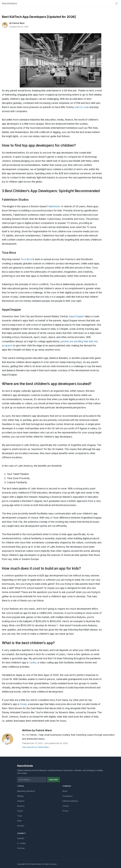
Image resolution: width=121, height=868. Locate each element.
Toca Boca (26, 259)
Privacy (65, 811)
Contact (65, 806)
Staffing (20, 796)
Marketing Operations (26, 791)
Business (20, 806)
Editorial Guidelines (70, 801)
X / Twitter (21, 843)
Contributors (67, 796)
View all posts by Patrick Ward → (36, 747)
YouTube (21, 848)
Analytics (20, 801)
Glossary (20, 826)
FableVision (53, 206)
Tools (19, 816)
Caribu (32, 662)
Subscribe (53, 779)
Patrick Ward (18, 23)
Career (20, 811)
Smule (23, 704)
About (64, 791)
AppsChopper (76, 316)
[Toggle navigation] (116, 3)
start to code (82, 107)
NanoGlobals (9, 3)
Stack (19, 821)
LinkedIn (20, 838)
